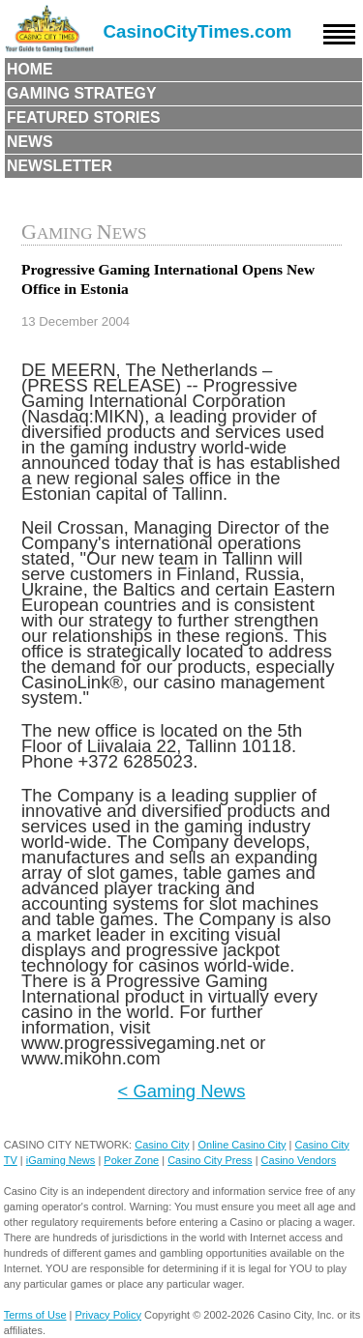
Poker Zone (131, 1160)
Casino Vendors (299, 1160)
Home (30, 69)
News (30, 141)
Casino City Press (209, 1160)
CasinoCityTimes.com (198, 31)
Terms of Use (35, 1315)
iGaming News (61, 1160)
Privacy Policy (108, 1315)
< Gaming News (182, 1091)
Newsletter (59, 166)
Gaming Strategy (81, 93)
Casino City (162, 1144)
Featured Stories (84, 117)
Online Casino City (241, 1144)
